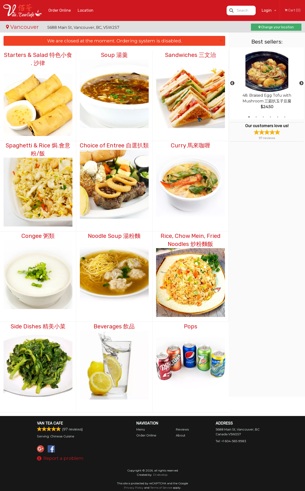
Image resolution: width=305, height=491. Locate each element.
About (180, 435)
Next (301, 83)
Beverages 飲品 (114, 326)
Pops (190, 326)
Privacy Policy (133, 487)
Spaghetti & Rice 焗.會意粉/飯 (37, 149)
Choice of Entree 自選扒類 (114, 145)
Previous (232, 83)
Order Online (59, 10)
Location (85, 10)
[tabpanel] (267, 83)
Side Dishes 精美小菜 (38, 326)
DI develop (160, 474)
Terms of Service (161, 487)
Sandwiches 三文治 (190, 55)
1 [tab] (249, 117)
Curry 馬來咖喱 (190, 145)
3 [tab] (263, 117)
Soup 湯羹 (114, 55)
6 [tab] (284, 117)
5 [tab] (277, 117)
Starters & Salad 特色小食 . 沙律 (38, 59)
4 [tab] (270, 117)
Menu (140, 429)
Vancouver (23, 27)
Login (267, 10)
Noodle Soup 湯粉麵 (114, 236)
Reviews (182, 429)
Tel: (231, 441)
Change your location (276, 27)
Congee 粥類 (38, 236)
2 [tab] (256, 117)
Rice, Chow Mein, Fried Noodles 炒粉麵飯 (190, 240)
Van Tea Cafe (50, 423)
